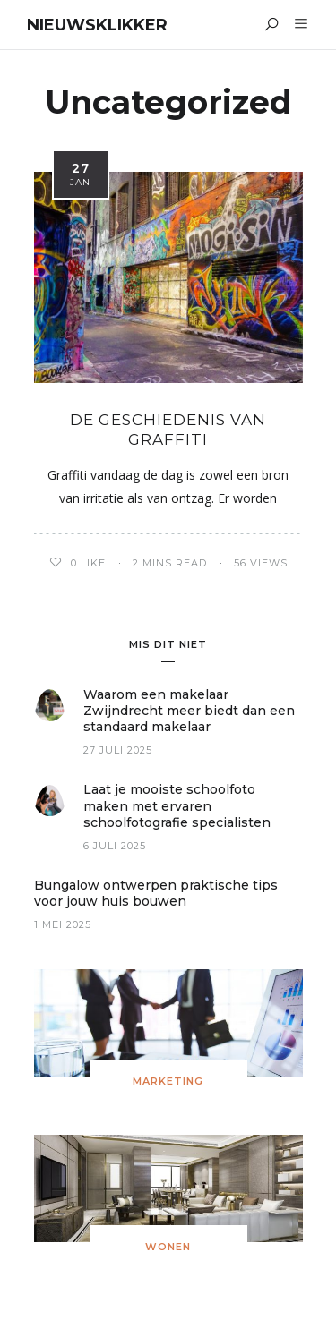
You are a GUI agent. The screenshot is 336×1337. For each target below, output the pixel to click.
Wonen (168, 1246)
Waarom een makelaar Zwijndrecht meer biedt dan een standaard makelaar (189, 710)
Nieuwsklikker (97, 25)
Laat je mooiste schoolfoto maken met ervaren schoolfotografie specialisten (177, 805)
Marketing (168, 1081)
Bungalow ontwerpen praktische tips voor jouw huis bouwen (156, 893)
